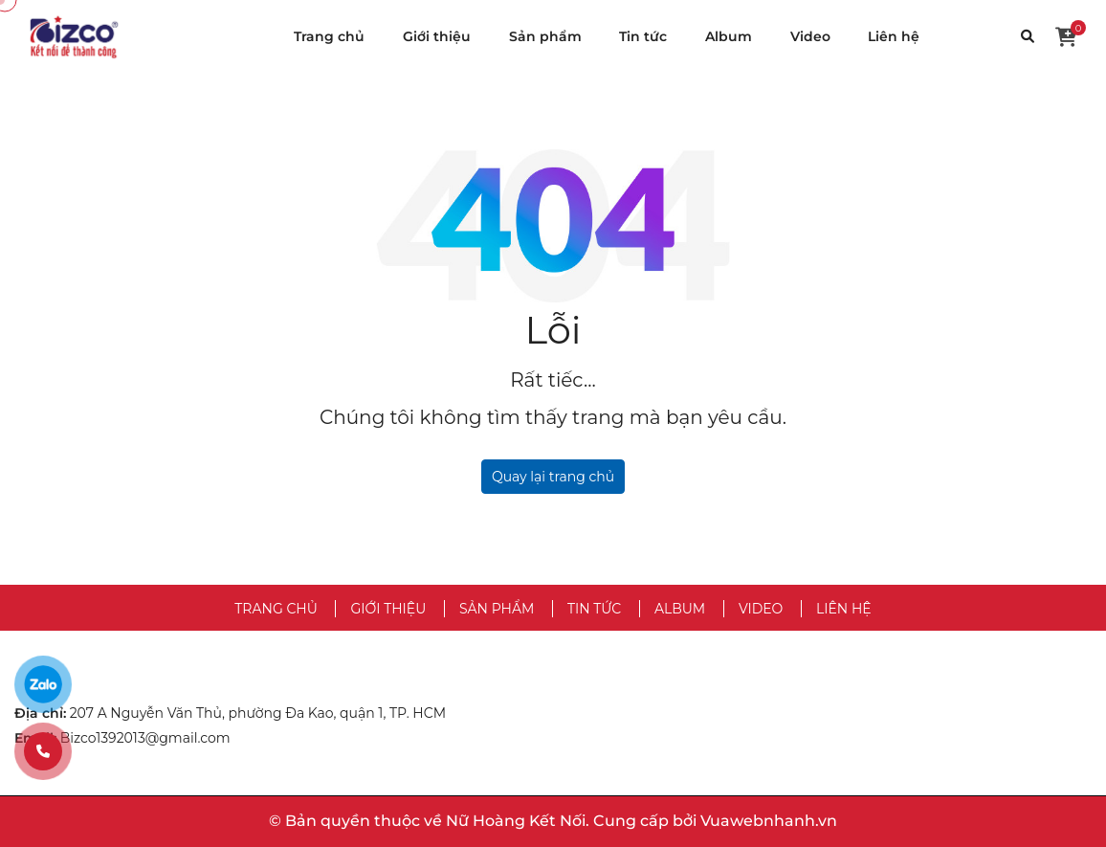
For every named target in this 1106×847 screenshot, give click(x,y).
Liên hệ (893, 36)
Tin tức (643, 36)
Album (728, 36)
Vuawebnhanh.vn (768, 821)
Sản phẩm (545, 36)
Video (810, 36)
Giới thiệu (437, 36)
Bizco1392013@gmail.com (145, 738)
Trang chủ (329, 36)
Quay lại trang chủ (553, 476)
